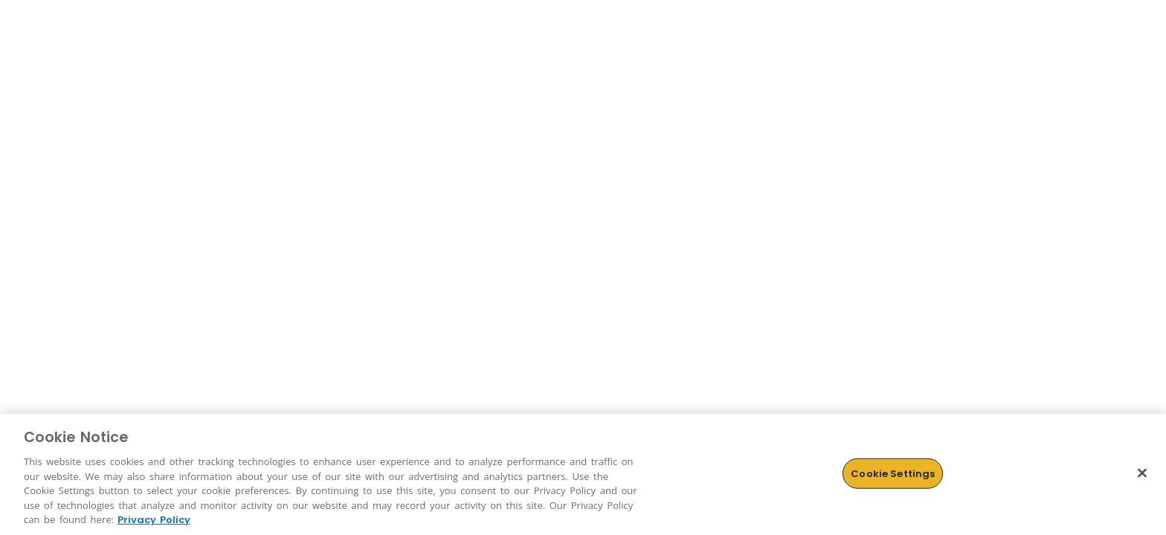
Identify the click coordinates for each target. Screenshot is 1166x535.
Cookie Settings (893, 473)
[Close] (1142, 472)
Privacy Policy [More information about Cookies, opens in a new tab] (153, 520)
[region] (583, 474)
